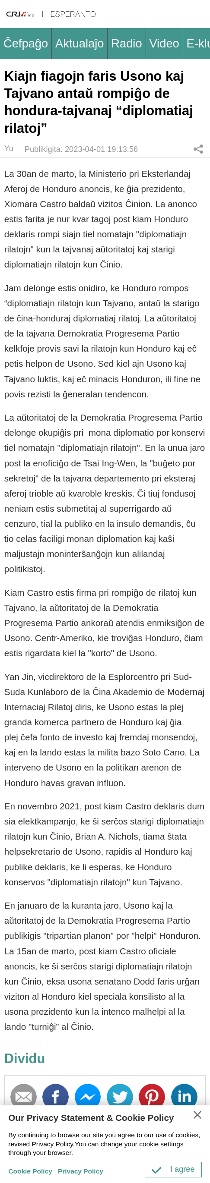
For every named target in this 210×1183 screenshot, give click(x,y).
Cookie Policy (30, 1171)
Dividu (198, 149)
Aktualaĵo (79, 43)
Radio (126, 43)
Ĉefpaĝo (25, 43)
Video (164, 43)
